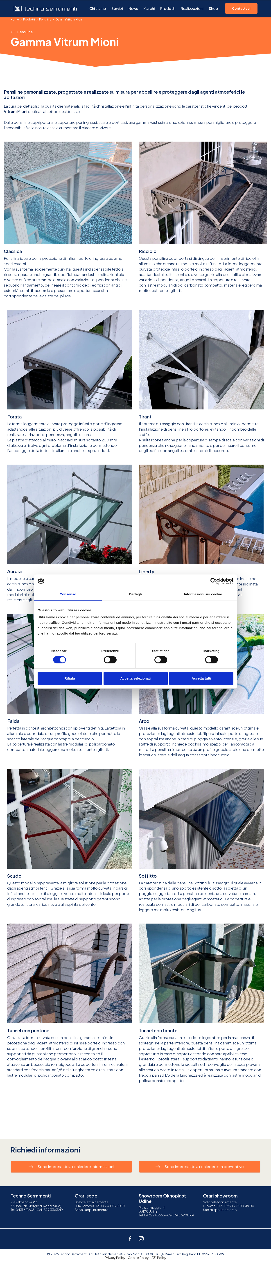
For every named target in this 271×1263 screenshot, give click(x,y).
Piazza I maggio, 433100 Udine (152, 1209)
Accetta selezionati (135, 678)
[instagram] (141, 1238)
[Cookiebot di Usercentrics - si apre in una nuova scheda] (213, 581)
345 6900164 (184, 1215)
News (133, 8)
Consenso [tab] (68, 594)
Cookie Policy (138, 1258)
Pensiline (45, 19)
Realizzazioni (192, 8)
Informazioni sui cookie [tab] (203, 594)
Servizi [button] (117, 8)
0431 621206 (25, 1210)
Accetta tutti (201, 678)
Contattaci (241, 8)
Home (15, 19)
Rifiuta (69, 678)
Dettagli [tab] (135, 594)
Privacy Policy (115, 1258)
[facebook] (129, 1238)
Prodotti (167, 8)
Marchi (149, 8)
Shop (213, 8)
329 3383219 (53, 1210)
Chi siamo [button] (97, 8)
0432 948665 (154, 1215)
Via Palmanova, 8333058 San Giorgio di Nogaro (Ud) (36, 1204)
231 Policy (158, 1258)
